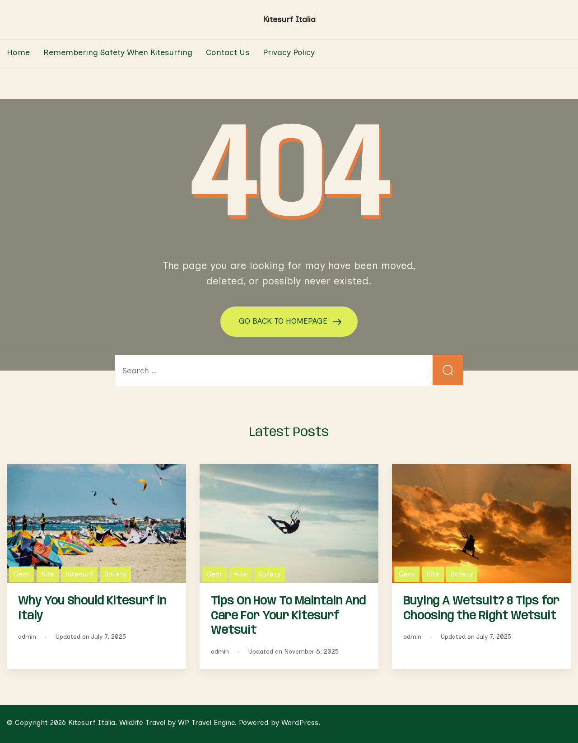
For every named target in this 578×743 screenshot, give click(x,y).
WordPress (299, 722)
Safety (115, 573)
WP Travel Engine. (207, 722)
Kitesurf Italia (289, 19)
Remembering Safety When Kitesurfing (117, 52)
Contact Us (227, 52)
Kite (47, 573)
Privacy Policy (289, 52)
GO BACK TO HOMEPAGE (284, 321)
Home (18, 52)
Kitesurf (79, 573)
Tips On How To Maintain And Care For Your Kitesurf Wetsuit (288, 615)
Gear (22, 573)
